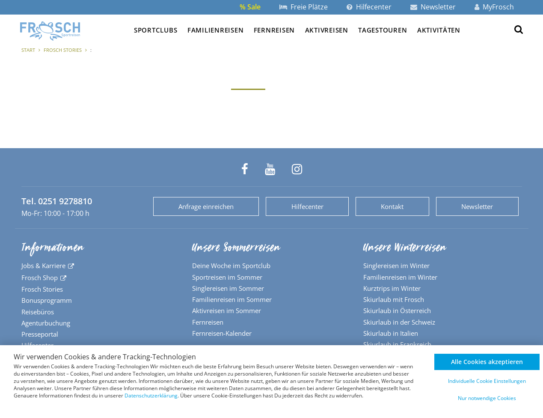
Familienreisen (215, 30)
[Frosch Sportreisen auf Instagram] (297, 169)
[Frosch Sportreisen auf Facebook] (244, 169)
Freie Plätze (303, 7)
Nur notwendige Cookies (487, 398)
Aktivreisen (326, 30)
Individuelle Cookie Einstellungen (487, 381)
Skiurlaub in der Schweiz (399, 322)
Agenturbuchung (45, 323)
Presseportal (39, 334)
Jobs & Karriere (43, 265)
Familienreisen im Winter (400, 277)
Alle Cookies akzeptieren (487, 362)
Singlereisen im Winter (396, 265)
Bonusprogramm (46, 300)
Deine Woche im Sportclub (231, 265)
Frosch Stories (63, 50)
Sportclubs (155, 30)
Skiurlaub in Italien (390, 333)
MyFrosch (494, 7)
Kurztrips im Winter (392, 288)
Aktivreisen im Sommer (226, 310)
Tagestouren (382, 30)
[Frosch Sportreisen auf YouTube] (270, 169)
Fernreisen (274, 30)
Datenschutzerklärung (151, 395)
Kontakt (392, 206)
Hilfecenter (369, 7)
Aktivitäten (438, 30)
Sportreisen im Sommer (227, 277)
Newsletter (433, 7)
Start (28, 50)
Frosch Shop (39, 277)
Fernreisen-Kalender (222, 333)
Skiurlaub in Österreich (397, 310)
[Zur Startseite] (50, 30)
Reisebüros (37, 312)
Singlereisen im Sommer (228, 288)
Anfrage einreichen (206, 206)
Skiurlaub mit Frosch (393, 299)
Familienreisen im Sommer (232, 299)
